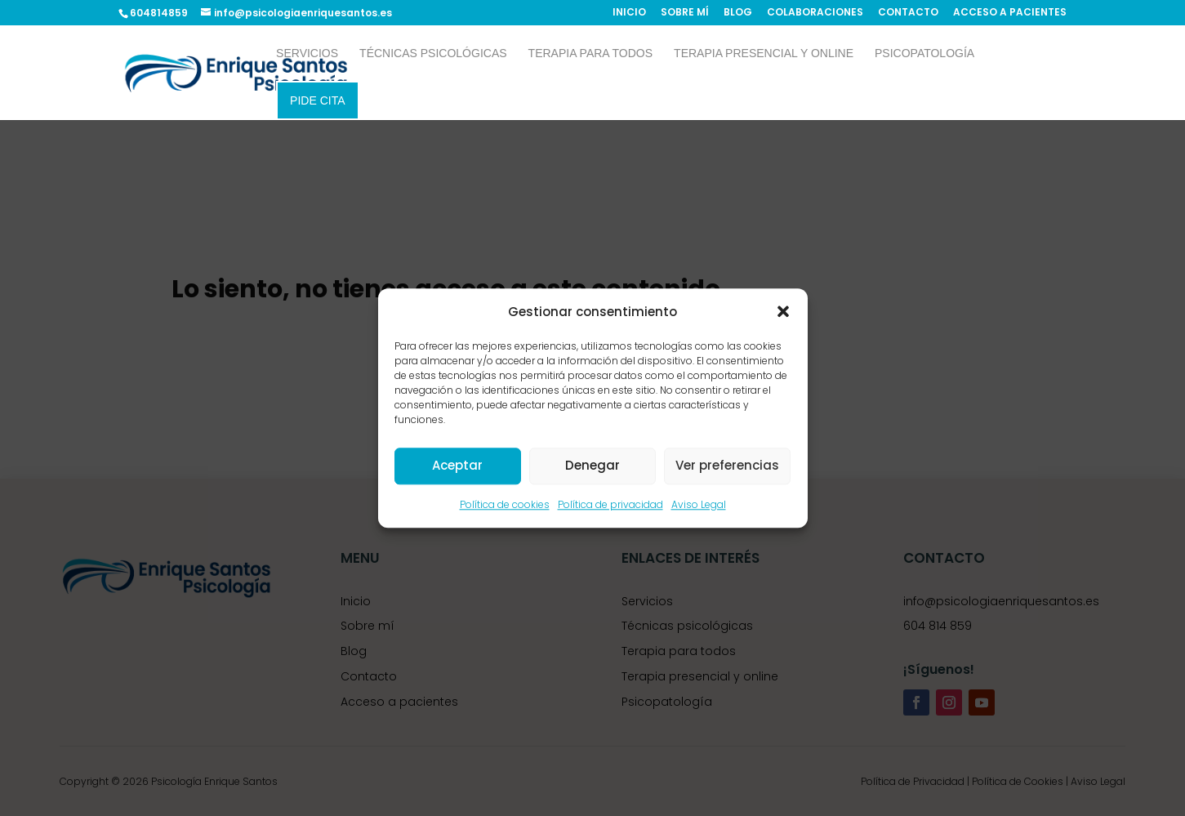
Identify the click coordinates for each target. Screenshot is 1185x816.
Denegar (592, 466)
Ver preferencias (727, 466)
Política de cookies (505, 504)
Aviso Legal (698, 504)
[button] (783, 311)
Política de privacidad (610, 504)
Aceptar (457, 466)
